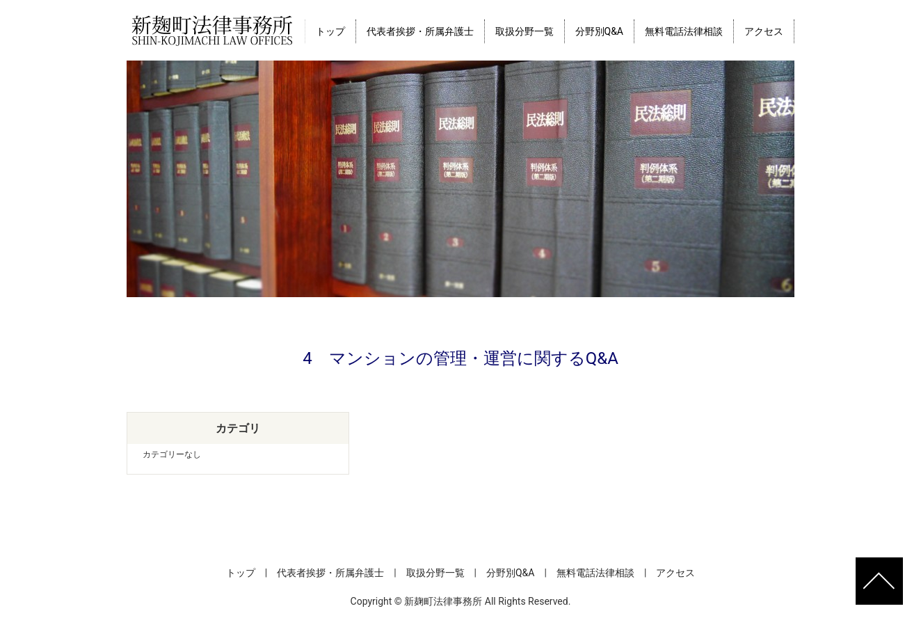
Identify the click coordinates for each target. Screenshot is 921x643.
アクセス (763, 31)
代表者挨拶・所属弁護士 (420, 31)
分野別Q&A (599, 31)
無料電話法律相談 (684, 31)
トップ (330, 31)
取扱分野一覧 (524, 31)
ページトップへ (879, 581)
